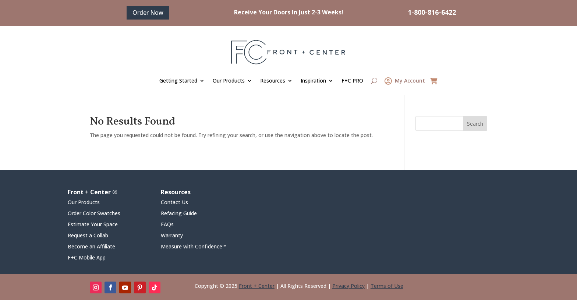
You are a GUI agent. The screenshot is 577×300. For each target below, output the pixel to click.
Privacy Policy (348, 285)
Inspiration (313, 80)
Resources (272, 80)
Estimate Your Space (93, 225)
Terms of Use (387, 285)
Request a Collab (88, 236)
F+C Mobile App (87, 258)
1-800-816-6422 (432, 12)
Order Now (147, 12)
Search (475, 123)
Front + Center (257, 285)
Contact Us (174, 203)
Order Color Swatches (94, 214)
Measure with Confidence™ (193, 247)
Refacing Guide (179, 214)
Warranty (172, 236)
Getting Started (178, 80)
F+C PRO (352, 80)
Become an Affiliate (91, 247)
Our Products (229, 80)
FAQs (167, 225)
